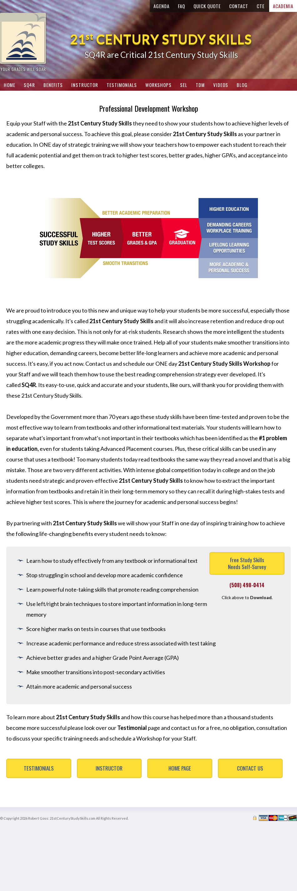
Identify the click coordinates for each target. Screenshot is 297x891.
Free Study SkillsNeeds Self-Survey (247, 563)
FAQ (181, 6)
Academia (283, 6)
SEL (183, 84)
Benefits (53, 84)
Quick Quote (207, 6)
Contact (238, 6)
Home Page (180, 768)
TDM (200, 84)
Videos (220, 84)
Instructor (109, 768)
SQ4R (29, 84)
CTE (260, 6)
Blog (242, 84)
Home (9, 84)
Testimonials (39, 768)
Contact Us (250, 768)
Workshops (158, 84)
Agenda (161, 6)
